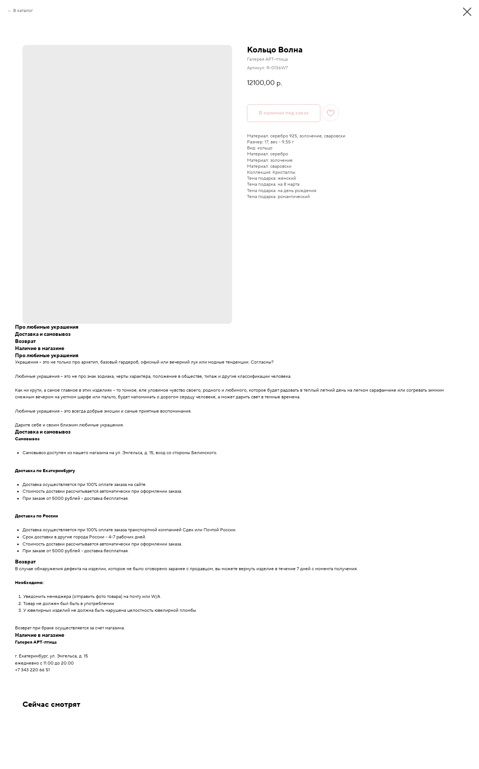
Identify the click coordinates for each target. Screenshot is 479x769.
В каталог (23, 10)
